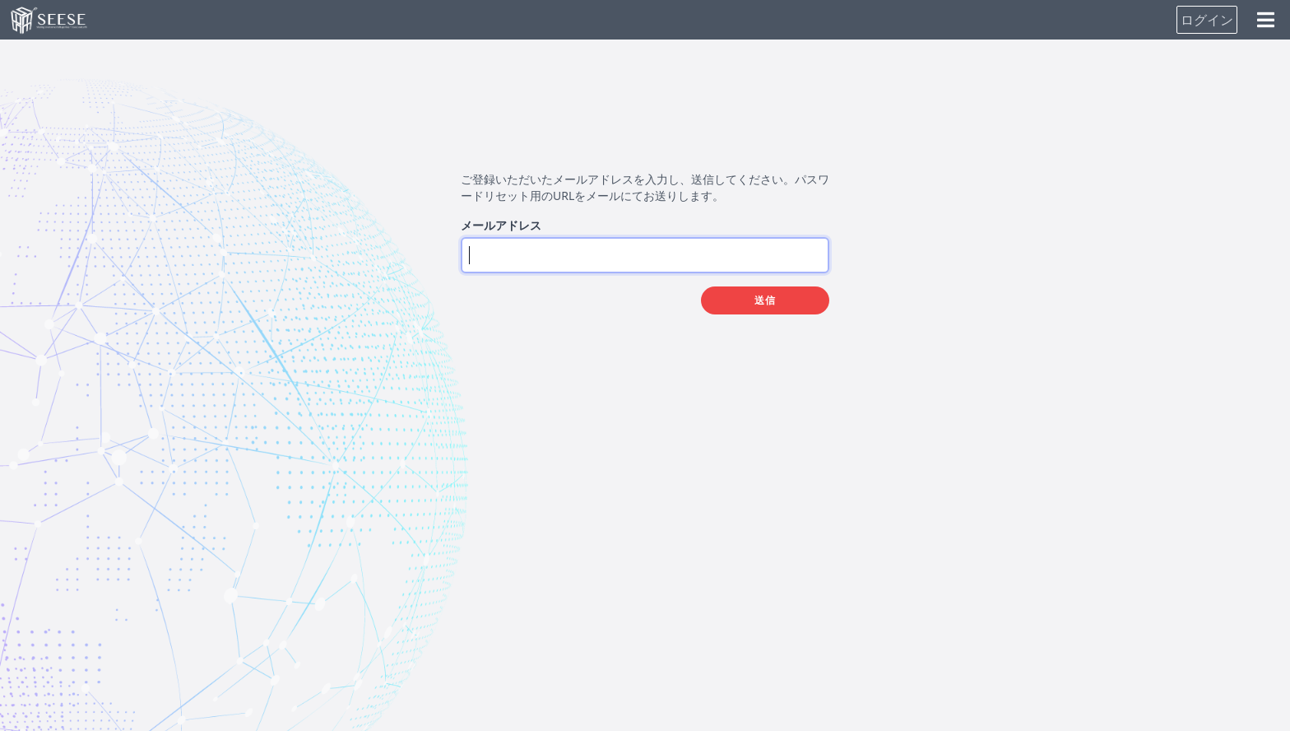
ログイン (1207, 20)
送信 (765, 300)
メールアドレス (501, 225)
